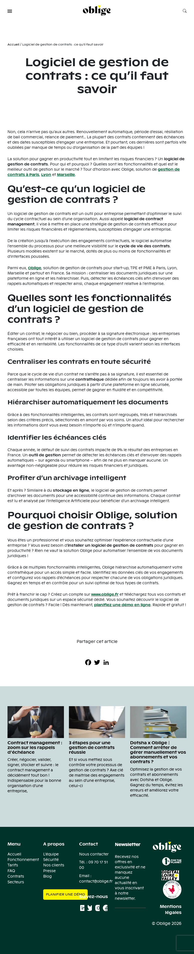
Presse (49, 871)
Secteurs (15, 882)
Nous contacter (94, 854)
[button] (9, 11)
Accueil (13, 45)
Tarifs (12, 865)
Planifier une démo (65, 894)
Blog (47, 876)
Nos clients (53, 865)
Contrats (15, 876)
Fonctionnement (23, 859)
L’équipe (51, 854)
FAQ (11, 871)
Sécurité (51, 859)
